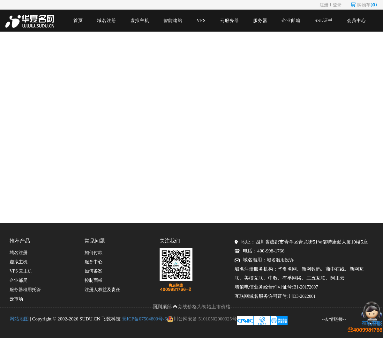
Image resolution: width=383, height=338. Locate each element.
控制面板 (93, 280)
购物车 (364, 4)
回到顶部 (165, 307)
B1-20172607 (305, 287)
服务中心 (93, 261)
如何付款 (93, 252)
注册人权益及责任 (102, 289)
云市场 (16, 299)
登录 (337, 4)
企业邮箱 (291, 20)
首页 (78, 20)
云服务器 (229, 20)
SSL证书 (324, 20)
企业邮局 (18, 280)
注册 (323, 4)
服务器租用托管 (25, 289)
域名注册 (106, 20)
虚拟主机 (139, 20)
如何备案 (93, 271)
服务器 (260, 20)
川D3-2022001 (302, 296)
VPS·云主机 (21, 271)
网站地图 (19, 318)
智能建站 (173, 20)
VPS (201, 20)
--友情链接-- (334, 319)
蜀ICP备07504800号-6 (144, 318)
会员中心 (356, 20)
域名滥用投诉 (280, 260)
